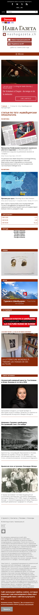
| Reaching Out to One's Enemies (24, 198)
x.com (22, 4)
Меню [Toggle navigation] (19, 54)
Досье (5, 280)
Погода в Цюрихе (19, 232)
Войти (3, 12)
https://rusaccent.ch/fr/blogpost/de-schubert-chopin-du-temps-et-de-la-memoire (19, 81)
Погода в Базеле (19, 237)
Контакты (13, 518)
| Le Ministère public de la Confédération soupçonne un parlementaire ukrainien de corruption (17, 151)
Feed (26, 4)
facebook (12, 4)
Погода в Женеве (19, 231)
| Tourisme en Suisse (25, 302)
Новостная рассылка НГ (20, 40)
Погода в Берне (19, 234)
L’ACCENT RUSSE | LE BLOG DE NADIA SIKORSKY (16, 332)
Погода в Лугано (19, 235)
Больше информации (26, 604)
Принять (6, 609)
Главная (4, 106)
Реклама (22, 518)
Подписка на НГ (17, 44)
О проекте (5, 518)
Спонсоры (30, 518)
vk (17, 4)
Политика (5, 119)
